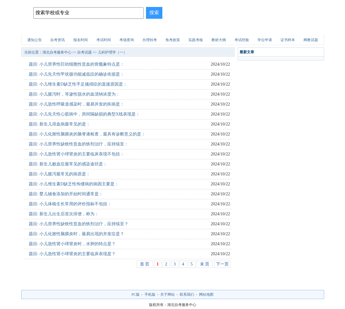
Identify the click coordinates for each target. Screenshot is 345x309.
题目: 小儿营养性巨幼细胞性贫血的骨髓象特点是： (76, 64)
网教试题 (311, 40)
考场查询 (126, 40)
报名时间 (80, 40)
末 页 (205, 264)
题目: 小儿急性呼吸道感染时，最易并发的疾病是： (76, 104)
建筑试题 (171, 28)
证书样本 (287, 40)
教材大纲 (218, 40)
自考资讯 (57, 40)
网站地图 (206, 294)
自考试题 (279, 28)
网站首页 (36, 28)
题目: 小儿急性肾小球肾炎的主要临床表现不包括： (76, 154)
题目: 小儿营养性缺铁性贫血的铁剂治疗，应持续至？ (78, 224)
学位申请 (264, 40)
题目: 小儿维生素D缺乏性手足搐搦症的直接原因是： (78, 84)
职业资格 (198, 28)
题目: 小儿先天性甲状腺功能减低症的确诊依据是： (76, 74)
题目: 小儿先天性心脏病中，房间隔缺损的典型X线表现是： (84, 114)
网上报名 (306, 28)
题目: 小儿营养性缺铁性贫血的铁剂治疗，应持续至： (78, 144)
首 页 (145, 264)
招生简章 (90, 28)
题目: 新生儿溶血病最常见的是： (59, 124)
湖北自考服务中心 (56, 52)
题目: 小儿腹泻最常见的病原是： (59, 174)
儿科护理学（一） (112, 52)
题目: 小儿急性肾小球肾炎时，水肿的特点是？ (72, 244)
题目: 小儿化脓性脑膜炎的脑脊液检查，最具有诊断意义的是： (87, 134)
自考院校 (63, 28)
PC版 (135, 294)
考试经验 (241, 40)
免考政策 (172, 40)
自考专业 (117, 28)
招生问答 (144, 28)
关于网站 (167, 294)
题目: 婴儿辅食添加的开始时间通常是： (66, 194)
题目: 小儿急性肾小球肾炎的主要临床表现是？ (72, 254)
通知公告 (34, 40)
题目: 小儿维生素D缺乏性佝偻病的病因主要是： (74, 184)
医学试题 (252, 28)
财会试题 (225, 28)
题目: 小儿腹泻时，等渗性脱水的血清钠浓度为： (74, 94)
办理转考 (149, 40)
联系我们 (187, 294)
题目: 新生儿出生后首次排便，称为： (64, 214)
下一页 (222, 264)
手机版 (149, 294)
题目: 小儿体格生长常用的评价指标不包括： (70, 204)
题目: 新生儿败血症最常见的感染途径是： (68, 164)
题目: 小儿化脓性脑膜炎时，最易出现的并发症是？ (76, 234)
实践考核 (195, 40)
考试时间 (103, 40)
